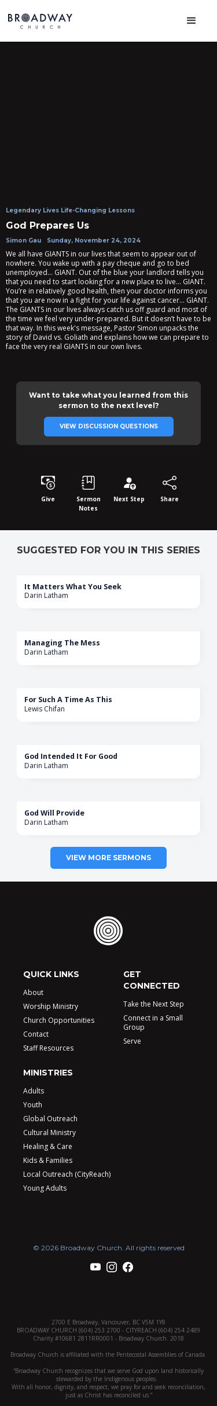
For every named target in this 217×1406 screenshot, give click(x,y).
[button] (191, 20)
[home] (48, 21)
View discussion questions (109, 426)
